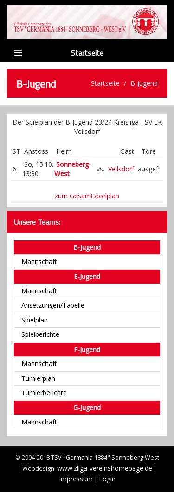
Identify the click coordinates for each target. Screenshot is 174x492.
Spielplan (34, 319)
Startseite (87, 52)
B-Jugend (144, 83)
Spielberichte (40, 334)
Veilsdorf (121, 168)
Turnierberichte (44, 392)
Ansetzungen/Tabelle (52, 305)
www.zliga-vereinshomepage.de (104, 468)
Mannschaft (39, 261)
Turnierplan (38, 378)
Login (107, 478)
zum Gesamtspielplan (87, 195)
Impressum (76, 478)
